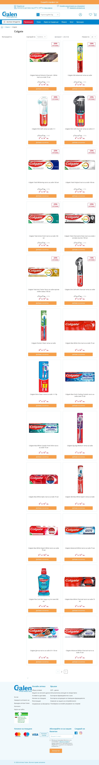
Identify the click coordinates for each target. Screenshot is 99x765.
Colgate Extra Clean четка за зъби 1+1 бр (43, 394)
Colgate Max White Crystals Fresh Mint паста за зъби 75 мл (43, 446)
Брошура (80, 22)
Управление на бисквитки (41, 704)
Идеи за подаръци (51, 22)
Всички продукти (11, 22)
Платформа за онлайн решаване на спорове (65, 704)
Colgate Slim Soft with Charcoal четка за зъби (80, 289)
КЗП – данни (54, 690)
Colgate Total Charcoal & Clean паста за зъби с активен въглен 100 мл (80, 237)
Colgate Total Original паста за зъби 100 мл (80, 182)
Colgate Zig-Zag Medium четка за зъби (80, 446)
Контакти (17, 706)
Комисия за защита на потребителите (63, 701)
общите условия (64, 741)
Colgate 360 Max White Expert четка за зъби (79, 497)
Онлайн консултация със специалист (72, 6)
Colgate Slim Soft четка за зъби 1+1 (43, 129)
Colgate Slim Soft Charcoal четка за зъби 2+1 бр (80, 130)
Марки (64, 22)
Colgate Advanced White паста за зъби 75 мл (80, 548)
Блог (71, 22)
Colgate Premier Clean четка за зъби (44, 343)
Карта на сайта (19, 709)
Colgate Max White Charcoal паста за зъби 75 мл (80, 600)
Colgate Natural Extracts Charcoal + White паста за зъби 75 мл (43, 76)
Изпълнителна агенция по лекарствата (63, 693)
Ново (39, 22)
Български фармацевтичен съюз (61, 695)
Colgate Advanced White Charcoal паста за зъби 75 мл (80, 651)
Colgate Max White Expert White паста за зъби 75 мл (43, 549)
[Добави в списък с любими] (58, 89)
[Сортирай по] (41, 37)
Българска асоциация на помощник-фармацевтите (67, 698)
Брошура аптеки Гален (22, 703)
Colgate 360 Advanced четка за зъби (80, 75)
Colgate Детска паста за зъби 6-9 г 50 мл (43, 650)
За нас (16, 697)
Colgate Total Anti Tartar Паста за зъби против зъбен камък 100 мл (43, 290)
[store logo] (9, 15)
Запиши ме (56, 751)
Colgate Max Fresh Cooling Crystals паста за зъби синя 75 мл (80, 395)
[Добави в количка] (42, 89)
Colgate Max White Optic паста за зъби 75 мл (44, 497)
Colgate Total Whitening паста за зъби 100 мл (44, 182)
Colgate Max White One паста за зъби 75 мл (79, 343)
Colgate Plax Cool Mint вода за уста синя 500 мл (43, 600)
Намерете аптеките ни (21, 700)
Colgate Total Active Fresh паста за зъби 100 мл (43, 237)
